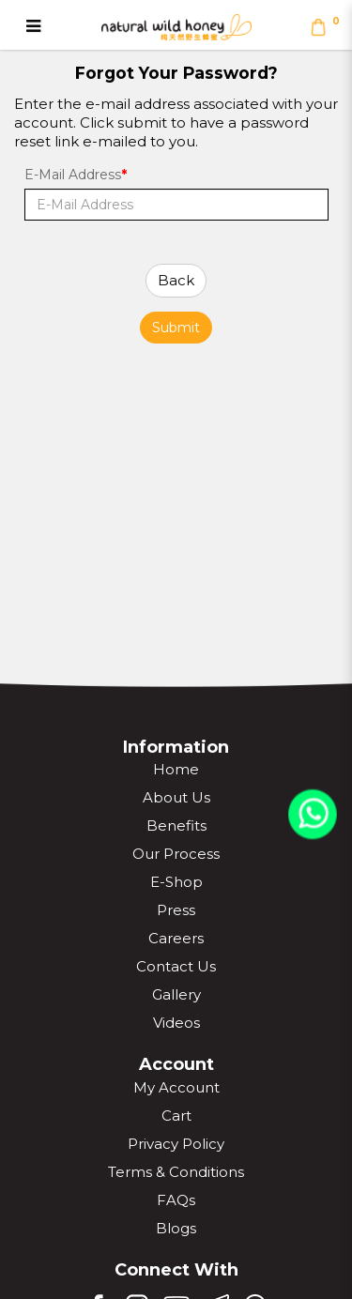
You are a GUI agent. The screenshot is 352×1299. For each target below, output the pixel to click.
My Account (176, 1087)
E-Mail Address (72, 174)
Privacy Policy (176, 1144)
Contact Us (176, 966)
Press (176, 910)
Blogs (176, 1228)
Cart (176, 1115)
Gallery (176, 994)
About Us (176, 797)
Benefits (176, 825)
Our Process (176, 854)
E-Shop (176, 882)
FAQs (176, 1200)
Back (176, 280)
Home (176, 769)
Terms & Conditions (176, 1172)
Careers (176, 938)
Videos (176, 1023)
